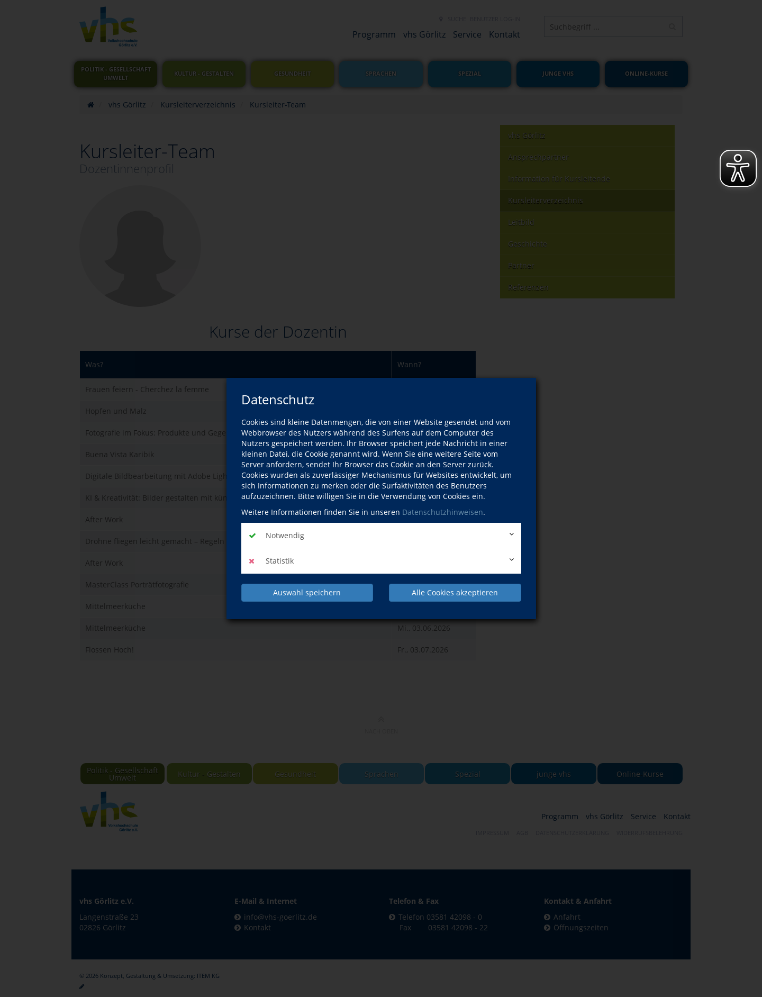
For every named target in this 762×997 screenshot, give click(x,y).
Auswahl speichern (307, 592)
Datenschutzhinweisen (442, 512)
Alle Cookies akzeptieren (455, 592)
